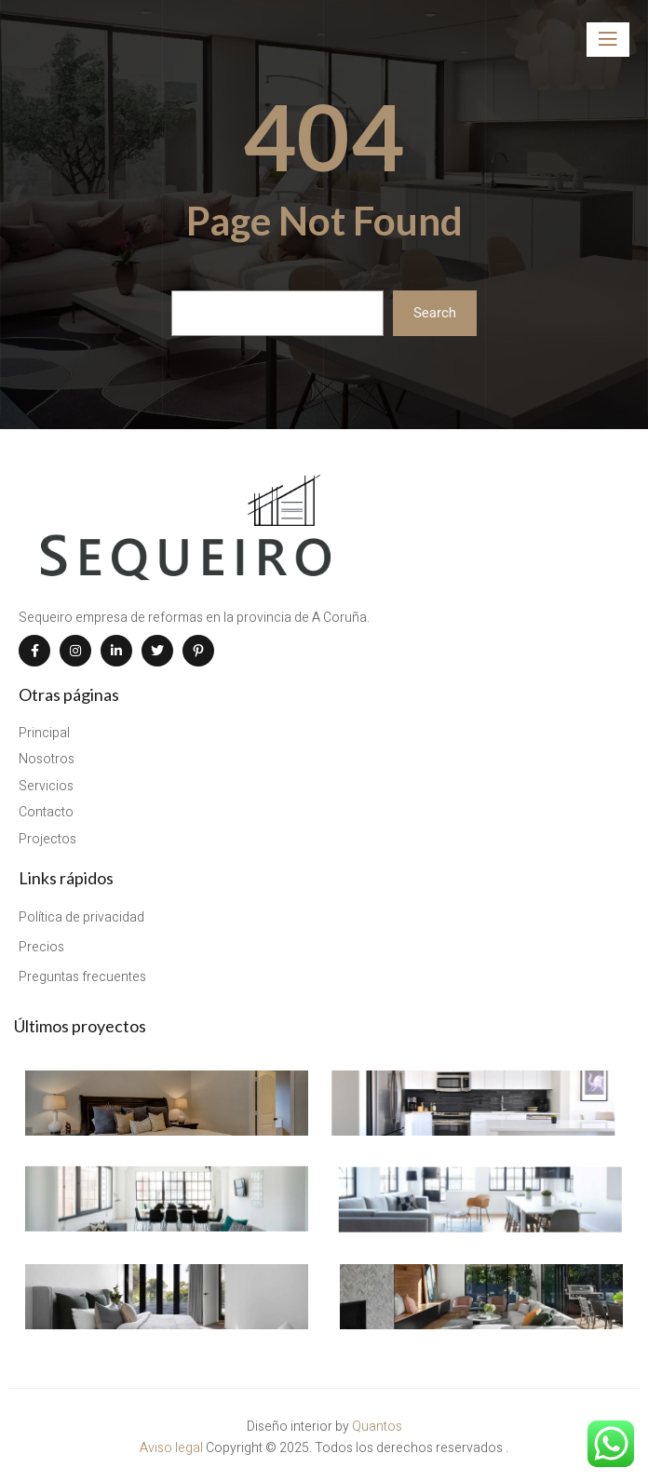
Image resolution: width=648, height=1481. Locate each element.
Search (434, 312)
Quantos (377, 1430)
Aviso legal (173, 1451)
